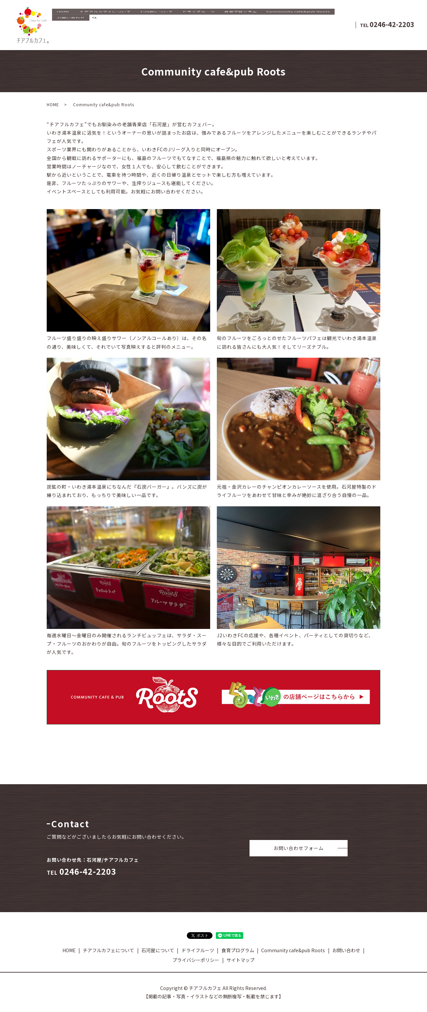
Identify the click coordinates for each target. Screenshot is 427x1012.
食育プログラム (240, 19)
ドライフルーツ (198, 19)
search (94, 30)
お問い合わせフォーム (299, 848)
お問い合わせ (71, 29)
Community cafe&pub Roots (298, 19)
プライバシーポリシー (195, 960)
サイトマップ (241, 960)
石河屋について (156, 19)
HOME (63, 19)
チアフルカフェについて (105, 19)
